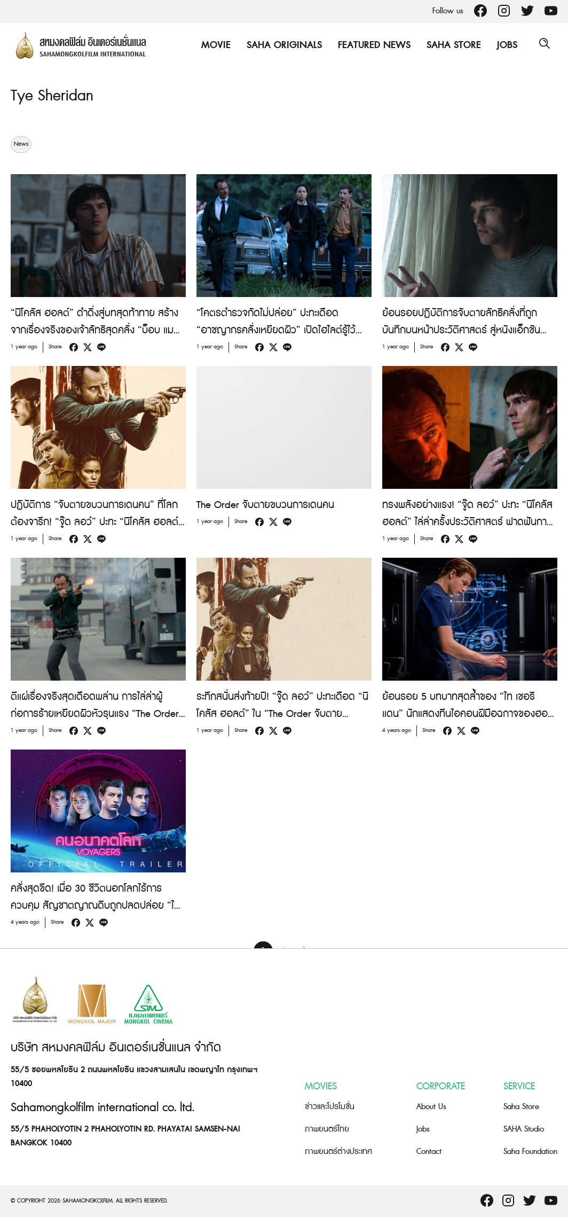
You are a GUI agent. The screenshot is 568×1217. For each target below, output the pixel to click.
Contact (428, 1151)
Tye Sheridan (54, 95)
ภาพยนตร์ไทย (327, 1129)
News (21, 144)
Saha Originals (281, 45)
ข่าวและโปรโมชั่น (329, 1107)
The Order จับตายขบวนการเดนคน (265, 505)
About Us (431, 1107)
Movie (213, 45)
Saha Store (451, 45)
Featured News (371, 45)
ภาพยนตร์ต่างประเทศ (338, 1151)
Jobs (504, 45)
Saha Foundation (530, 1151)
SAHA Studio (523, 1129)
